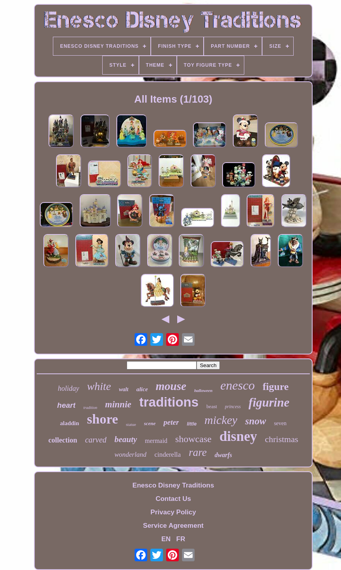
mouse (171, 386)
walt (123, 389)
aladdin (69, 423)
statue (131, 424)
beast (211, 406)
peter (171, 422)
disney (238, 436)
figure (275, 386)
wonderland (130, 454)
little (192, 424)
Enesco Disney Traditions (173, 485)
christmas (281, 439)
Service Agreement (173, 525)
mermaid (156, 440)
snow (255, 421)
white (99, 386)
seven (280, 423)
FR (180, 539)
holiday (68, 388)
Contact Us (173, 498)
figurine (269, 402)
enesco (237, 385)
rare (198, 452)
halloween (203, 390)
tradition (90, 407)
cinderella (167, 454)
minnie (118, 404)
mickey (220, 419)
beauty (125, 439)
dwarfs (223, 455)
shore (102, 419)
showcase (193, 439)
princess (233, 406)
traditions (169, 402)
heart (66, 405)
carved (95, 439)
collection (62, 440)
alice (142, 389)
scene (150, 423)
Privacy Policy (173, 512)
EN (166, 539)
